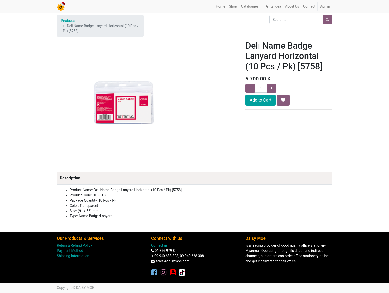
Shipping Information (73, 256)
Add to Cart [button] (260, 100)
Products (68, 21)
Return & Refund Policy (74, 245)
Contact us (159, 245)
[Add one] (271, 88)
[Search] (327, 19)
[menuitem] (220, 6)
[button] (283, 100)
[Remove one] (250, 88)
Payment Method (70, 251)
